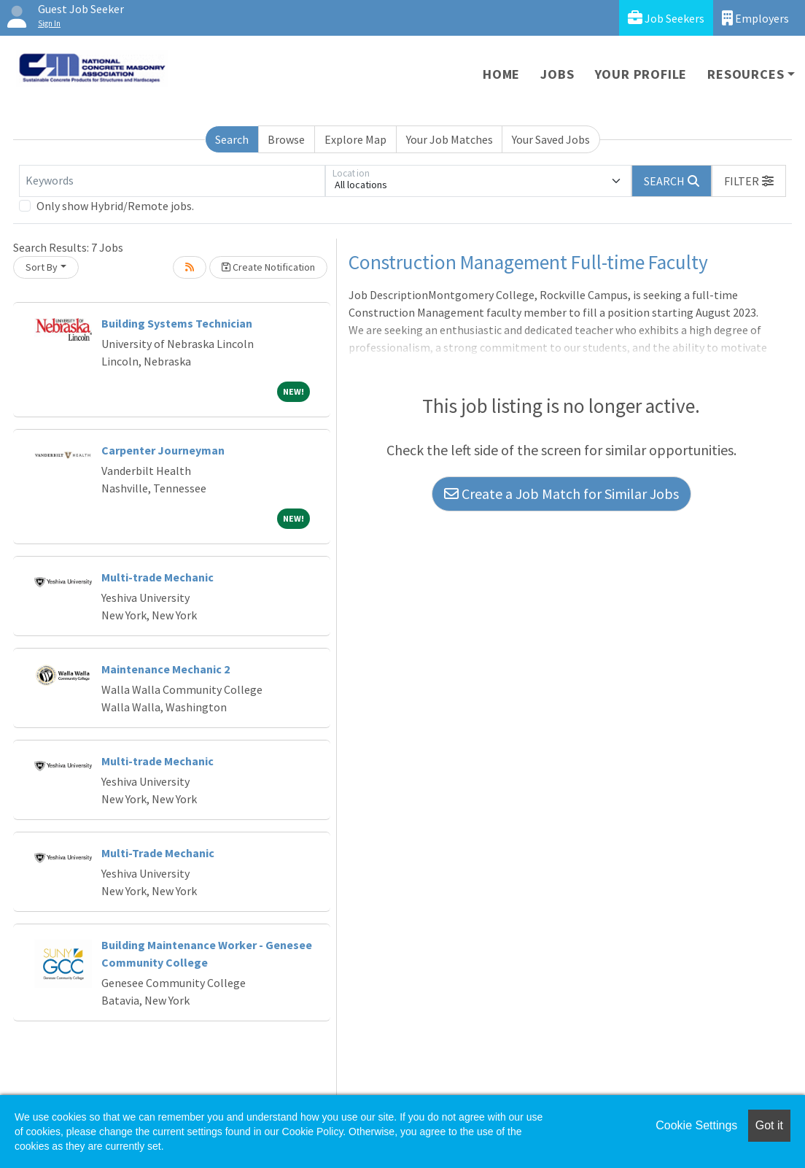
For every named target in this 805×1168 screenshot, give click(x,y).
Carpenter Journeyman (163, 450)
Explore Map (355, 139)
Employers (755, 18)
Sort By (42, 267)
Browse (286, 139)
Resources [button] (745, 74)
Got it (769, 1125)
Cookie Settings (696, 1125)
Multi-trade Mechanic (157, 577)
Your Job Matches (449, 139)
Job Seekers (666, 18)
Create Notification (268, 267)
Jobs (557, 74)
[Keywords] (172, 181)
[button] (749, 181)
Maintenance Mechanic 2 (165, 669)
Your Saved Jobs (551, 139)
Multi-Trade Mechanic (157, 853)
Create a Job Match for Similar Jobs (561, 493)
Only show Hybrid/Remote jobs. (115, 205)
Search (232, 139)
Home (501, 74)
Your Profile (641, 74)
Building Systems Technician (176, 323)
